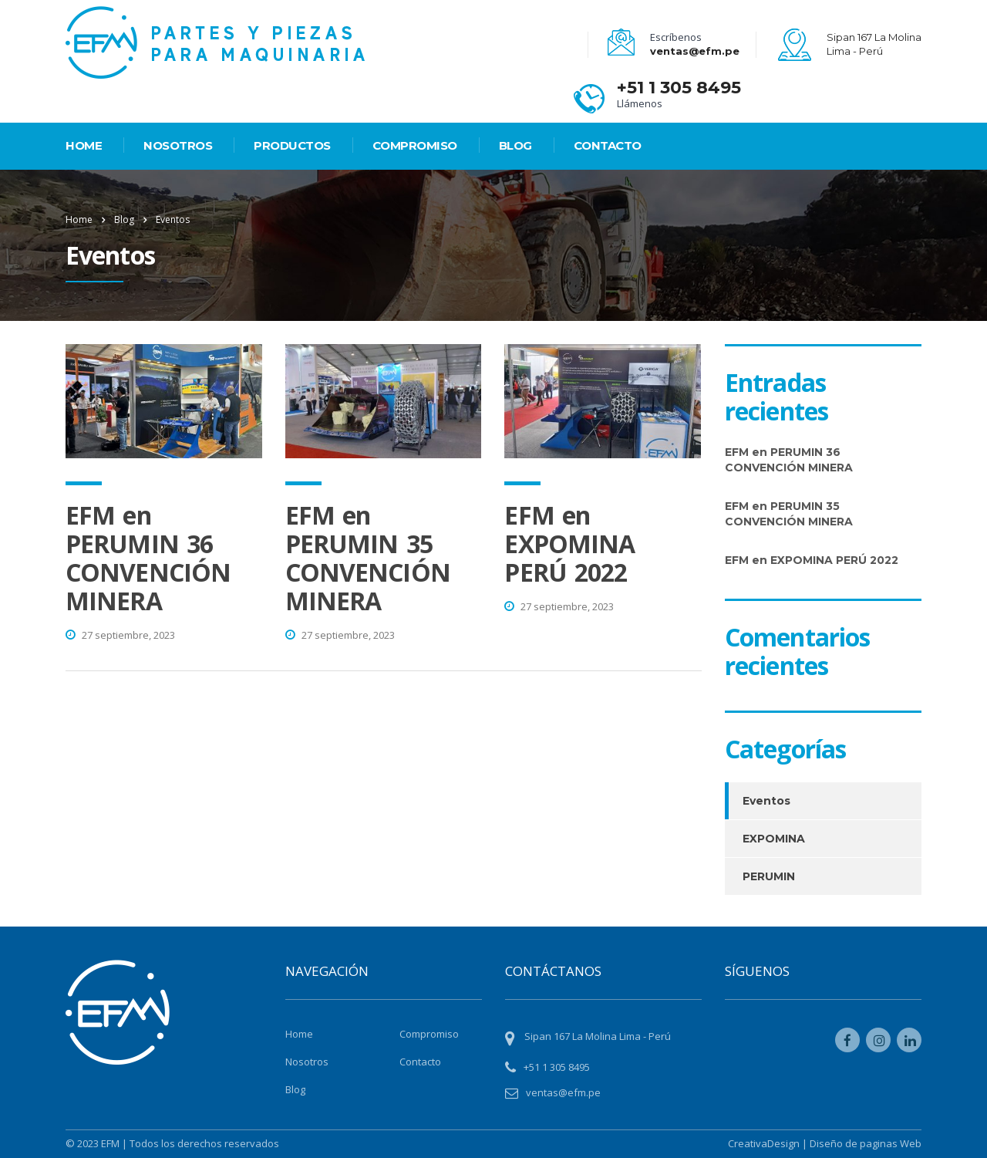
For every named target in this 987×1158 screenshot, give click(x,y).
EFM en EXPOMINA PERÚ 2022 (569, 543)
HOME (84, 145)
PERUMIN (769, 876)
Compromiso (414, 145)
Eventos (766, 801)
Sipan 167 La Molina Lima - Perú (597, 1036)
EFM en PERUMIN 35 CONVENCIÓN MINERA (367, 557)
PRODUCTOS (292, 145)
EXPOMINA (774, 839)
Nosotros (177, 145)
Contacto (608, 145)
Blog (515, 145)
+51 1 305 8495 (679, 87)
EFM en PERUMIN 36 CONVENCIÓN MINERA (148, 557)
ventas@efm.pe (694, 51)
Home (79, 219)
